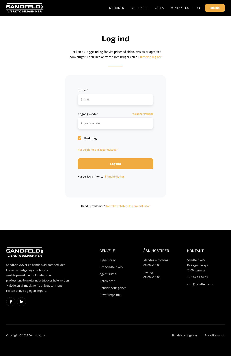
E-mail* (83, 90)
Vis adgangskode (142, 113)
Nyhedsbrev (107, 260)
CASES (159, 8)
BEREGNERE (139, 8)
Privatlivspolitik (110, 295)
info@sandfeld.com (200, 284)
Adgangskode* (88, 114)
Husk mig (90, 138)
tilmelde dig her (150, 57)
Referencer (107, 281)
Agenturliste (107, 274)
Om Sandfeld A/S (111, 267)
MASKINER (116, 8)
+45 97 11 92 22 (197, 277)
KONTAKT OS (179, 8)
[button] (199, 8)
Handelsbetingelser (112, 288)
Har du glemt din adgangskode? (98, 149)
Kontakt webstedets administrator (127, 206)
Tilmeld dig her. (114, 176)
